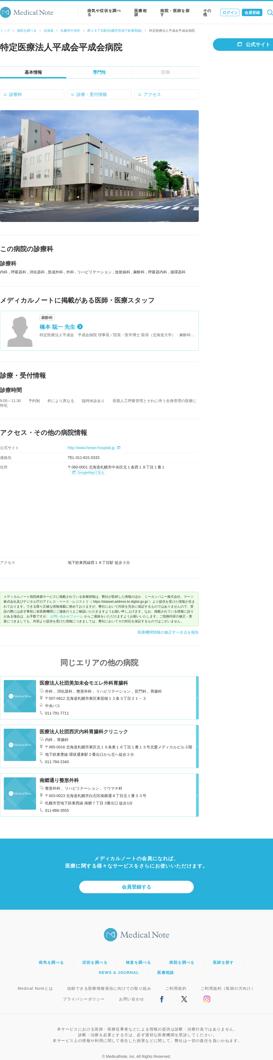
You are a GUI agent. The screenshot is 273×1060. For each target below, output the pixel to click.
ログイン (230, 12)
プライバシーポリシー (84, 999)
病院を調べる (27, 31)
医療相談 (140, 12)
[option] (99, 166)
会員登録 (252, 12)
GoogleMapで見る (88, 473)
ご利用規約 (175, 988)
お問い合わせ (131, 999)
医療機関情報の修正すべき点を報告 (168, 632)
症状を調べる (95, 962)
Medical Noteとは (35, 988)
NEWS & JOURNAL (119, 972)
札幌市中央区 (70, 31)
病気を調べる (51, 962)
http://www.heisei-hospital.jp (94, 448)
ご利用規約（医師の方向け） (228, 988)
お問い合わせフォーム (66, 616)
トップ (5, 31)
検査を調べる (138, 962)
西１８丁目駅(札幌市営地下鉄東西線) (114, 31)
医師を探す (223, 962)
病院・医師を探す (175, 12)
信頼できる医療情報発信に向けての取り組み (109, 988)
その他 (207, 12)
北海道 (49, 31)
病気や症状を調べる (104, 12)
